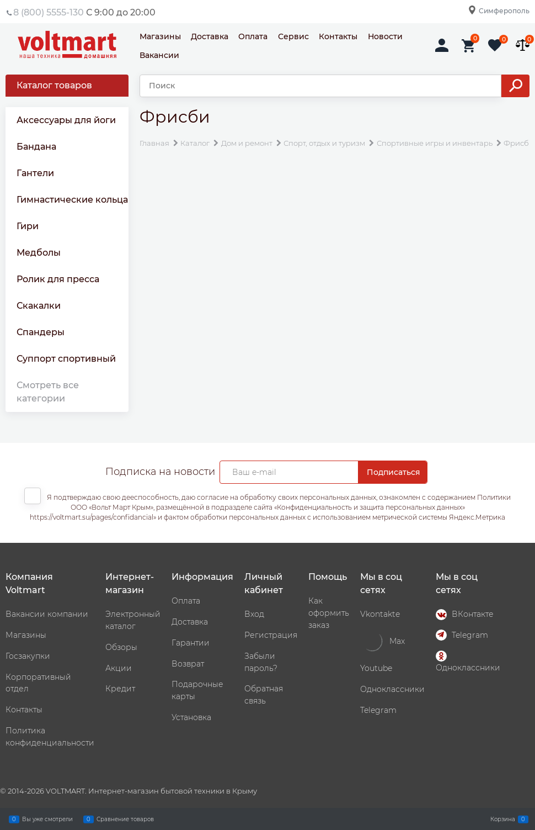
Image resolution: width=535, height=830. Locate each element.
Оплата (253, 36)
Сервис (293, 36)
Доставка (209, 36)
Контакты (338, 36)
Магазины (160, 36)
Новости (385, 36)
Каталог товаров (54, 85)
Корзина (502, 819)
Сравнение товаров (125, 819)
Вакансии (159, 55)
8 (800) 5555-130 (48, 12)
